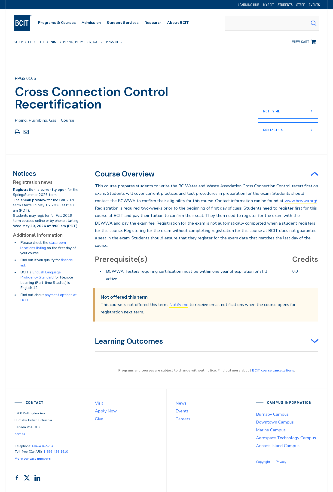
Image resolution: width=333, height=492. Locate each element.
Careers (183, 419)
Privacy (281, 462)
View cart (300, 41)
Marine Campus (271, 430)
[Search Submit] (313, 23)
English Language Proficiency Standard (40, 275)
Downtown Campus (275, 422)
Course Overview (124, 174)
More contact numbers (33, 458)
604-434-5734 (42, 446)
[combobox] (272, 23)
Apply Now (106, 411)
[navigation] (27, 23)
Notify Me (271, 111)
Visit (99, 403)
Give (99, 419)
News (181, 403)
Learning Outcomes (129, 341)
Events (182, 411)
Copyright (263, 462)
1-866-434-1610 (55, 451)
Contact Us (273, 130)
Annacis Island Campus (277, 446)
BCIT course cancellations (273, 370)
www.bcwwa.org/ (301, 201)
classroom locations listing (43, 245)
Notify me (178, 304)
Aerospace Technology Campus (286, 438)
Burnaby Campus (272, 414)
